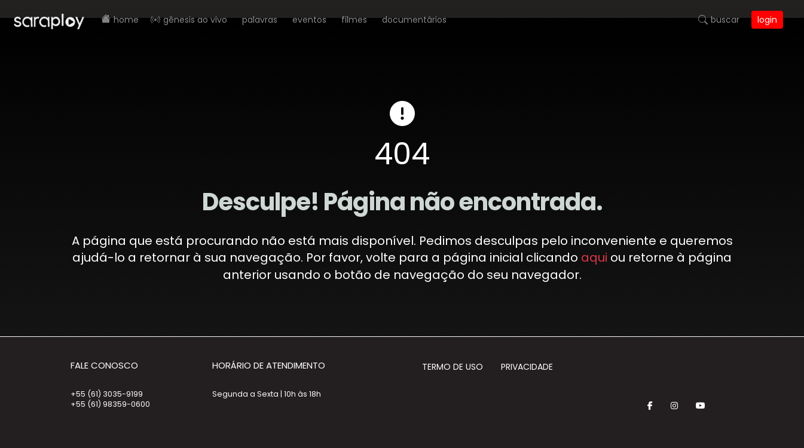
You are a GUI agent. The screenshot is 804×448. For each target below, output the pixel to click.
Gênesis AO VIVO (195, 20)
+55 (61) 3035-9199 (107, 394)
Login (767, 20)
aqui (594, 257)
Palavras (259, 20)
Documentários (414, 20)
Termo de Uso (452, 367)
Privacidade (527, 367)
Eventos (309, 20)
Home (126, 20)
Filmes (354, 20)
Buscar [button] (725, 20)
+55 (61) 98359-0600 (110, 404)
